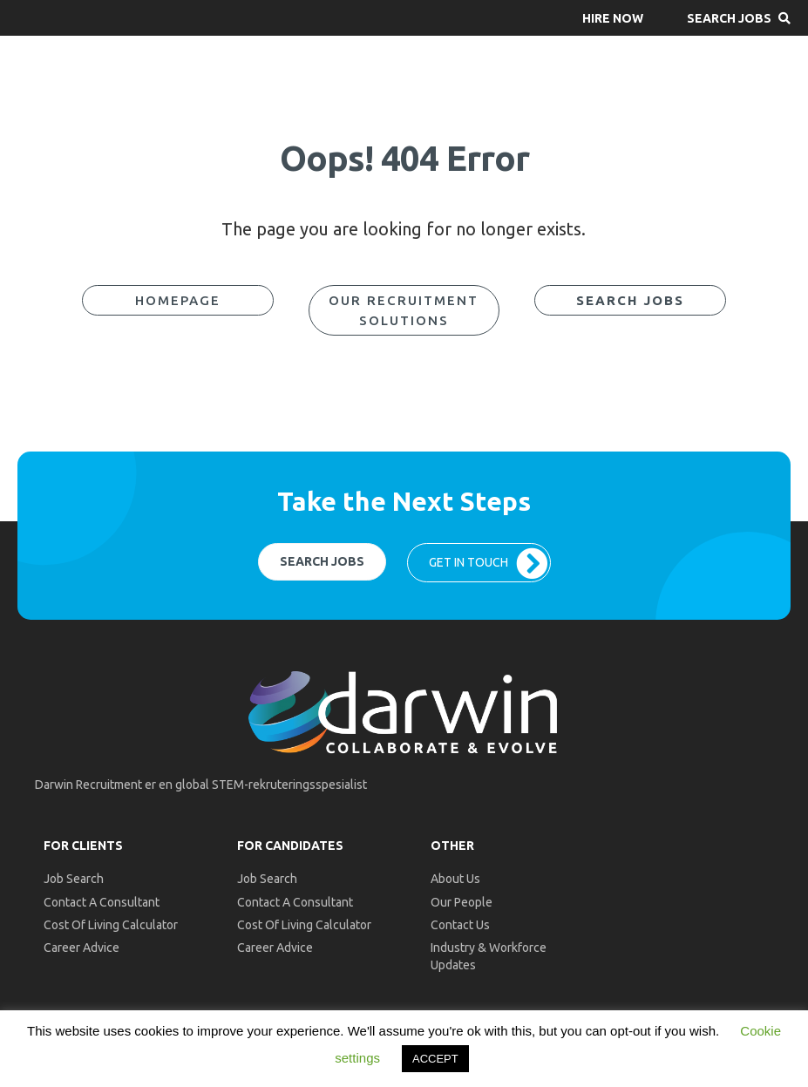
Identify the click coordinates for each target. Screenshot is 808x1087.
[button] (613, 18)
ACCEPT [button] (435, 1058)
